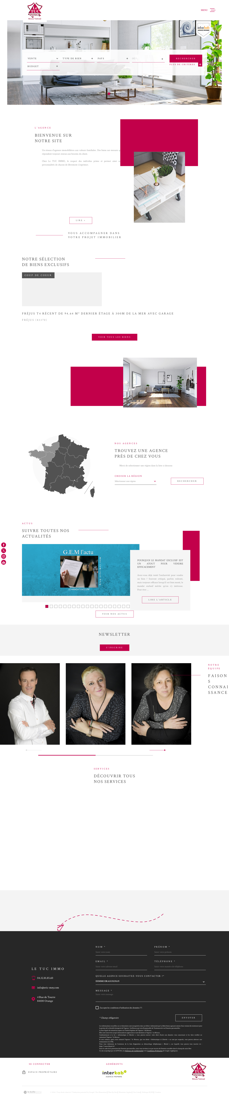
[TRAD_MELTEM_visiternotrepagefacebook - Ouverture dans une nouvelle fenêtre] (3, 544)
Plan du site (112, 1092)
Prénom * (162, 947)
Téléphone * (165, 961)
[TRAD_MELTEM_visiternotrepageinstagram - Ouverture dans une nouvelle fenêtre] (3, 556)
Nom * (101, 947)
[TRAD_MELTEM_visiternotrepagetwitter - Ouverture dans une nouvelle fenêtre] (3, 550)
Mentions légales (125, 1092)
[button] (109, 94)
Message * (104, 991)
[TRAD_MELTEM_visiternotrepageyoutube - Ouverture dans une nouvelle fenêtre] (3, 562)
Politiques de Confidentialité (134, 1051)
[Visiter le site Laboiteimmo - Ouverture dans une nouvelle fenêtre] (32, 1092)
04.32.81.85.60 (45, 978)
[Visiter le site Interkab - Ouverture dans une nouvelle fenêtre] (114, 1073)
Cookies (158, 1092)
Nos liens (136, 1092)
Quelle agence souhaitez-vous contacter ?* (130, 976)
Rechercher (187, 481)
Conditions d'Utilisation (155, 1051)
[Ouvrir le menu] (208, 10)
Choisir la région (128, 476)
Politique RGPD (147, 1092)
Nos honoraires (101, 1092)
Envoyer (189, 1017)
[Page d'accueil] (34, 11)
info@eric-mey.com (48, 988)
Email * (102, 961)
